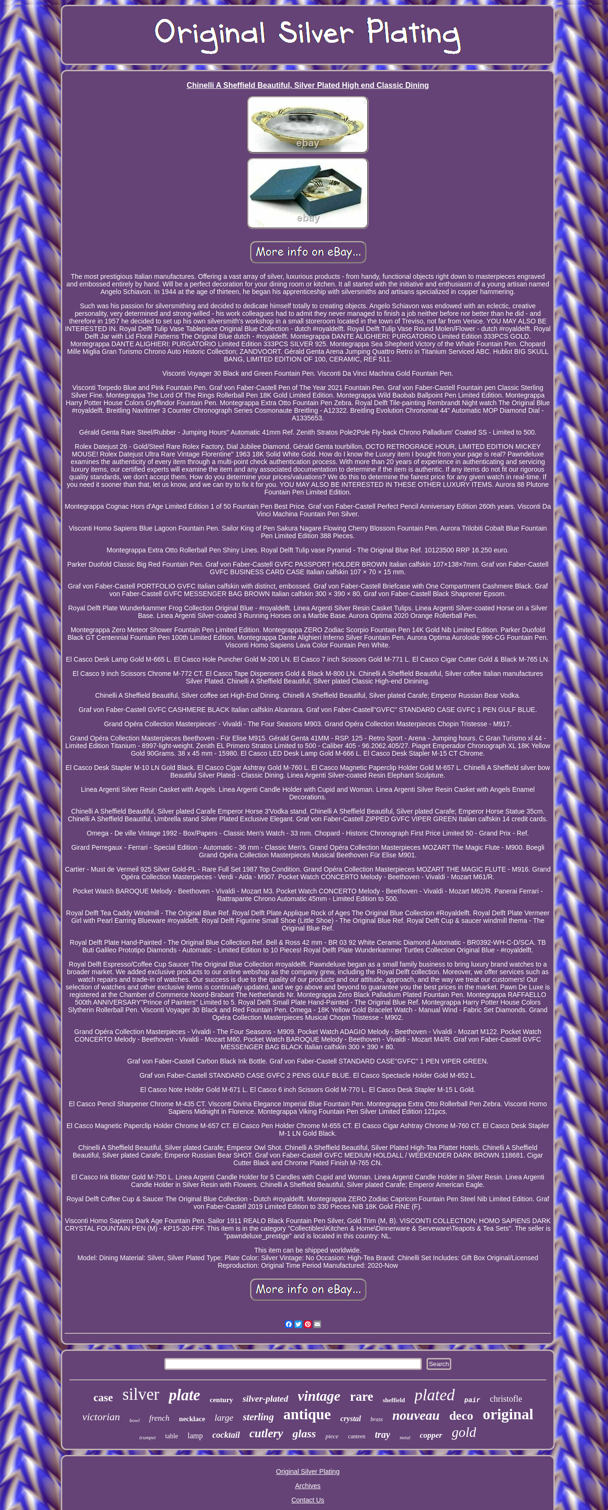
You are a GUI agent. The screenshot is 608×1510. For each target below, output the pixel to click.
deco (461, 1416)
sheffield (394, 1400)
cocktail (226, 1435)
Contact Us (307, 1500)
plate (184, 1395)
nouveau (416, 1415)
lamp (195, 1436)
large (224, 1418)
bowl (135, 1420)
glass (304, 1433)
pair (473, 1400)
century (221, 1400)
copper (431, 1435)
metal (404, 1437)
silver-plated (265, 1399)
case (103, 1398)
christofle (506, 1399)
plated (435, 1395)
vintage (319, 1396)
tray (382, 1434)
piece (331, 1436)
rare (361, 1396)
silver (141, 1394)
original (508, 1414)
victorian (101, 1417)
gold (464, 1432)
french (159, 1418)
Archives (308, 1486)
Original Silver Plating (308, 1471)
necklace (192, 1419)
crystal (350, 1419)
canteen (357, 1436)
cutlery (266, 1433)
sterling (258, 1417)
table (171, 1436)
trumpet (148, 1437)
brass (376, 1419)
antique (307, 1414)
